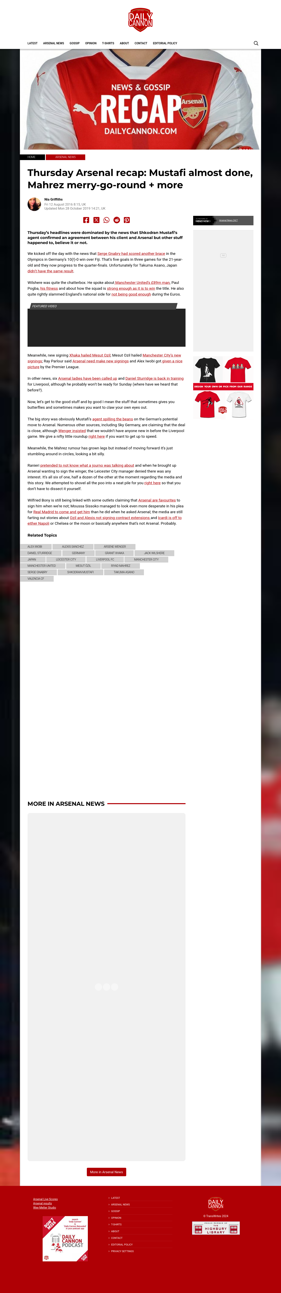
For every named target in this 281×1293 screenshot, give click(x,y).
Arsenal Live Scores (45, 1199)
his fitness (49, 288)
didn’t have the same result (50, 271)
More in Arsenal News (66, 803)
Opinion (90, 43)
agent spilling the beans (112, 419)
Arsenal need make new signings (101, 361)
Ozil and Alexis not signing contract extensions (110, 517)
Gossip (75, 43)
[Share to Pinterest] (126, 220)
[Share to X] (96, 220)
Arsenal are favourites (157, 500)
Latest (33, 43)
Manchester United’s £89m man (142, 282)
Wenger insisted (72, 430)
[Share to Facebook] (86, 220)
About (124, 43)
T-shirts (108, 43)
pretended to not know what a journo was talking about (87, 465)
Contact (141, 43)
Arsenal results (42, 1203)
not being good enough (131, 294)
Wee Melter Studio (44, 1207)
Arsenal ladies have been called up (87, 378)
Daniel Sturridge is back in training (154, 378)
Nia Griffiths (53, 199)
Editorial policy (165, 43)
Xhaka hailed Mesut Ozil (90, 355)
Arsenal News (53, 43)
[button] (256, 43)
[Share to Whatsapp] (106, 220)
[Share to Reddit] (116, 220)
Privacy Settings (122, 1251)
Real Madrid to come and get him (61, 512)
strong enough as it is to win (131, 288)
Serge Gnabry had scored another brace (131, 253)
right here (96, 436)
